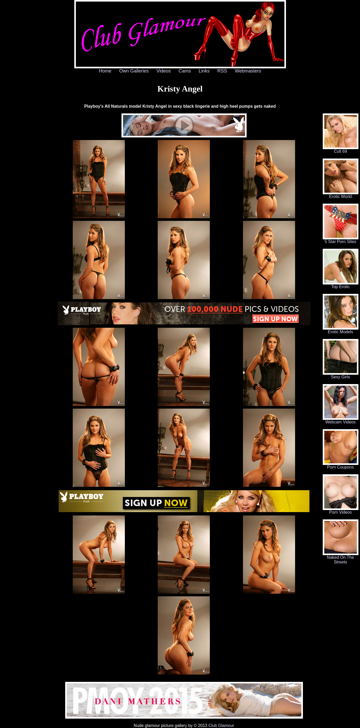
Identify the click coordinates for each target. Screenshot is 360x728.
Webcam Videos (340, 420)
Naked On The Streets (340, 557)
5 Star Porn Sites (340, 240)
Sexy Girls (340, 375)
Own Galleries (134, 71)
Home (105, 71)
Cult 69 (340, 149)
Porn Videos (340, 510)
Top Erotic (340, 285)
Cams (185, 71)
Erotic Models (340, 330)
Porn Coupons (340, 465)
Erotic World (340, 195)
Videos (163, 71)
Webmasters (248, 71)
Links (204, 71)
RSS (222, 71)
